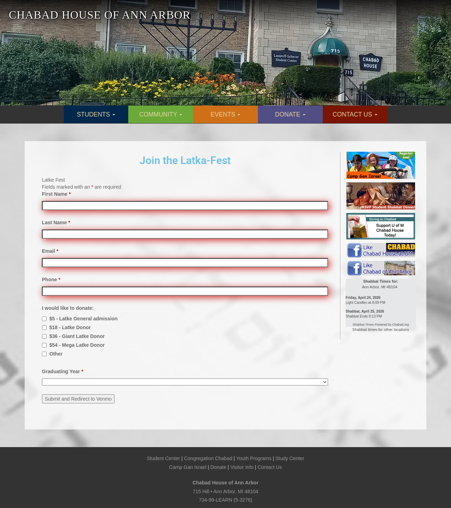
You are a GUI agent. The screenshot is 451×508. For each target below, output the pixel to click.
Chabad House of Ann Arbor (225, 482)
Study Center (290, 458)
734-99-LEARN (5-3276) (225, 500)
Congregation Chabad (208, 458)
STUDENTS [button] (96, 114)
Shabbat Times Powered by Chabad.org (381, 324)
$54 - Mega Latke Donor (77, 345)
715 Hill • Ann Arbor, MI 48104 (225, 491)
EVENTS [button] (226, 114)
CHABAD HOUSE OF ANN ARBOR (100, 14)
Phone (51, 279)
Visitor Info (242, 467)
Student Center (163, 458)
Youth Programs (253, 458)
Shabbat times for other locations (380, 329)
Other (55, 354)
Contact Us (270, 467)
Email (50, 251)
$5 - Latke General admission (83, 318)
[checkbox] (44, 318)
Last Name (56, 222)
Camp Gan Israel (187, 467)
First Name (56, 194)
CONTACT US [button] (355, 114)
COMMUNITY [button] (160, 114)
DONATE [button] (290, 114)
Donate (218, 467)
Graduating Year (62, 371)
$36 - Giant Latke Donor (77, 336)
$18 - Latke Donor (70, 327)
